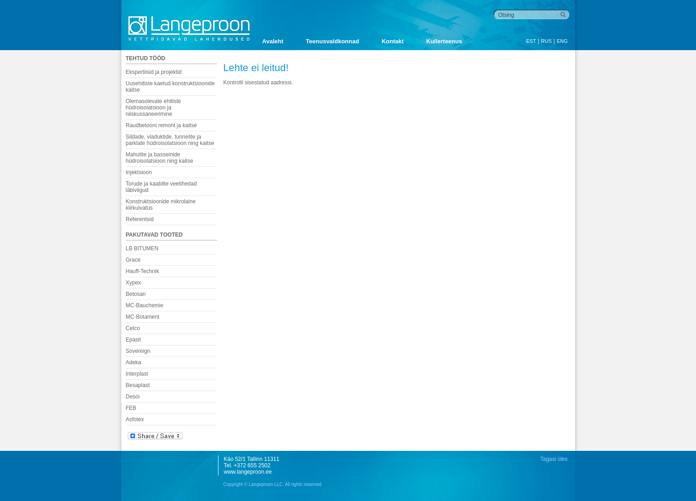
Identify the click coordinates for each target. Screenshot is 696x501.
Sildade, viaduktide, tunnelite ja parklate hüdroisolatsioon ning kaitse (170, 140)
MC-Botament (143, 317)
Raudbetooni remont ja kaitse (161, 125)
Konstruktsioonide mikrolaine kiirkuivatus (161, 204)
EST (531, 41)
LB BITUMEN (142, 248)
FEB (131, 408)
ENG (562, 41)
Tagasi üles (553, 459)
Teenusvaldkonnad (332, 41)
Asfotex (135, 419)
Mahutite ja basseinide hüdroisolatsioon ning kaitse (159, 157)
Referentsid (140, 219)
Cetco (133, 328)
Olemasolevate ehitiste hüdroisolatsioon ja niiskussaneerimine (153, 107)
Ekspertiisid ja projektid (154, 72)
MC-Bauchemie (145, 305)
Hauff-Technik (142, 271)
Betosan (136, 294)
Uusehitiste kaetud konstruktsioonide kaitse (170, 86)
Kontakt (393, 41)
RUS (546, 41)
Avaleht (272, 41)
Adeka (133, 362)
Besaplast (138, 385)
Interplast (137, 374)
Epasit (133, 339)
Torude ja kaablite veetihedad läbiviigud (161, 187)
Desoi (133, 396)
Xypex (133, 282)
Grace (133, 260)
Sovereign (138, 351)
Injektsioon (139, 172)
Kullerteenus (444, 41)
